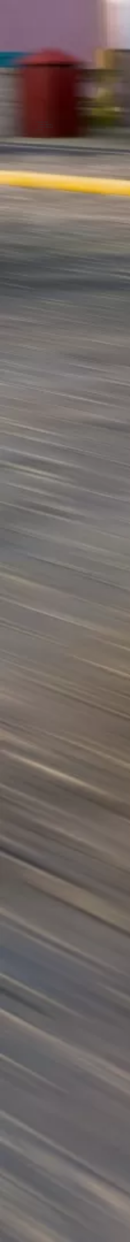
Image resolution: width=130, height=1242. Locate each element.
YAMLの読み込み (46, 127)
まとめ (40, 129)
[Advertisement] (44, 61)
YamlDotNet (42, 122)
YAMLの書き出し (46, 124)
